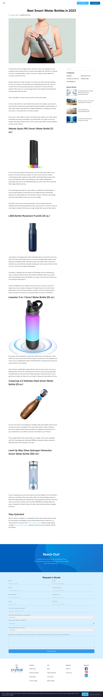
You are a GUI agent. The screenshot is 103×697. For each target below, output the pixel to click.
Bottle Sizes (32, 668)
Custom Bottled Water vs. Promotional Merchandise (83, 110)
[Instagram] (86, 672)
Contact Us (95, 3)
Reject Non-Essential (95, 694)
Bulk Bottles (32, 676)
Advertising (85, 78)
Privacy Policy (5, 695)
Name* (10, 580)
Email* (54, 580)
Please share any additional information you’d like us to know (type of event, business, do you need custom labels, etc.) (39, 634)
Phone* (10, 587)
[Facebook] (86, 668)
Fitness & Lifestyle (73, 78)
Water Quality (51, 680)
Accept (85, 694)
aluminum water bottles (21, 525)
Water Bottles (25, 15)
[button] (4, 3)
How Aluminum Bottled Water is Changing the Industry (85, 119)
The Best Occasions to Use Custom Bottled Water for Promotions (86, 101)
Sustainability (71, 81)
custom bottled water (34, 523)
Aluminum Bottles (34, 672)
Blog (48, 668)
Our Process (50, 676)
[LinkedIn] (86, 675)
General (69, 76)
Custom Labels (33, 680)
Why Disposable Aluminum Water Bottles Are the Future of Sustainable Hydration (85, 92)
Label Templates (51, 672)
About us (68, 668)
